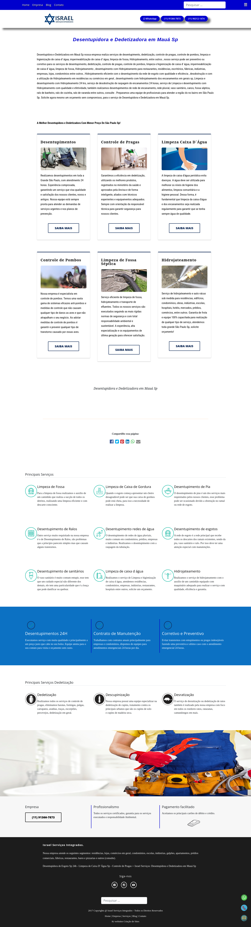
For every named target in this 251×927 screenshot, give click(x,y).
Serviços (126, 916)
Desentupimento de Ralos (57, 529)
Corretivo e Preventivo (183, 633)
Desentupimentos (58, 141)
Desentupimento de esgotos (196, 529)
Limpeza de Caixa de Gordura (128, 486)
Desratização (184, 694)
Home (26, 5)
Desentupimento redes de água (130, 529)
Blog (48, 5)
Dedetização (46, 694)
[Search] (205, 4)
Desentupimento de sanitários (60, 571)
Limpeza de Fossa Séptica (119, 261)
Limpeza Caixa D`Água (184, 141)
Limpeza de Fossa (51, 486)
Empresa (37, 5)
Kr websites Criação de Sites (125, 921)
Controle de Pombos (61, 259)
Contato (59, 5)
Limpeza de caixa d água (124, 571)
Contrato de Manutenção (117, 633)
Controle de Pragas (120, 141)
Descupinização (118, 694)
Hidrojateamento (179, 259)
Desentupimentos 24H (46, 633)
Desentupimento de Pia (192, 486)
